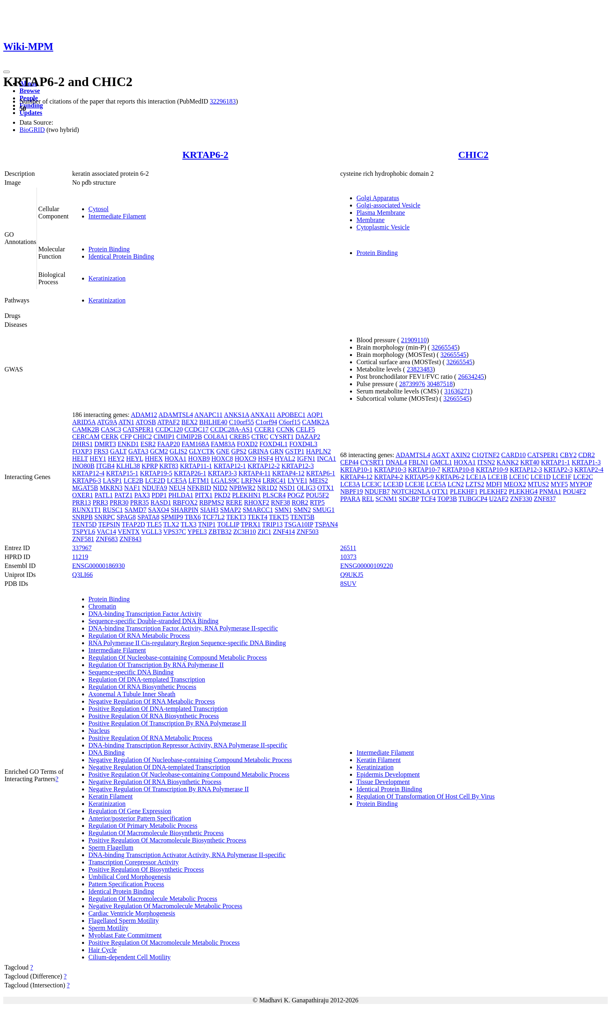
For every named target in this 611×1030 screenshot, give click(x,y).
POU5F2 (317, 495)
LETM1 (198, 480)
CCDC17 (196, 429)
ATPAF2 (168, 422)
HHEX (154, 458)
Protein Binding (109, 249)
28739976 (412, 383)
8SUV (348, 583)
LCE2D (155, 480)
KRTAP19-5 (156, 473)
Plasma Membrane (380, 212)
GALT (118, 451)
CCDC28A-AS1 (231, 429)
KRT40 (530, 462)
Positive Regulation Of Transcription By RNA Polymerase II (167, 723)
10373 (348, 556)
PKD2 (222, 495)
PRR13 (81, 502)
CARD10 (513, 454)
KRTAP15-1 (122, 473)
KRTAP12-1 (230, 465)
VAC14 (106, 531)
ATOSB (146, 422)
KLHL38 (128, 465)
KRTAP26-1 (190, 473)
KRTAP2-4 (589, 469)
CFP (126, 436)
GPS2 (238, 451)
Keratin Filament (111, 796)
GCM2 (159, 451)
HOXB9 (198, 458)
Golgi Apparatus (377, 197)
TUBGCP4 (472, 498)
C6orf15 (289, 422)
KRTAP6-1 (320, 473)
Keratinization (107, 278)
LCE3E (415, 484)
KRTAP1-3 (586, 462)
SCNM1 (386, 498)
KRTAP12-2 (264, 465)
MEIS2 (318, 480)
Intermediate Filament (117, 216)
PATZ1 (123, 495)
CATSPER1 (138, 429)
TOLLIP (228, 524)
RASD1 (161, 502)
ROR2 (299, 502)
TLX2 (171, 524)
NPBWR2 (242, 487)
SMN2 (302, 509)
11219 (80, 556)
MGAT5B (85, 487)
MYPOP (581, 484)
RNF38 (280, 502)
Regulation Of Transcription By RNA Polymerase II (156, 664)
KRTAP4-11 (254, 473)
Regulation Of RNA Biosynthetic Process (142, 686)
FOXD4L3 (303, 444)
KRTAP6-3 (86, 480)
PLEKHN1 (246, 495)
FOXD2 (247, 444)
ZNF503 (307, 531)
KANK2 (507, 462)
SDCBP (409, 498)
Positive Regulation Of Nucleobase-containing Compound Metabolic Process (189, 774)
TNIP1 (207, 524)
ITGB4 (105, 465)
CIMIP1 (164, 436)
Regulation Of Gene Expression (130, 811)
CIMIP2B (189, 436)
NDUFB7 (377, 491)
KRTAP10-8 (458, 469)
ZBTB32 (220, 531)
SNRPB (82, 517)
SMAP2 (230, 509)
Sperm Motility (108, 927)
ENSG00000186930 (98, 565)
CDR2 (586, 454)
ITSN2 (486, 462)
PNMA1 (550, 491)
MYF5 (559, 484)
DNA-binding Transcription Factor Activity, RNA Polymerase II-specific (183, 628)
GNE (223, 451)
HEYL (134, 458)
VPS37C (174, 531)
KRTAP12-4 (88, 473)
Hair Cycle (103, 949)
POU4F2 (574, 491)
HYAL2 (285, 458)
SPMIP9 (172, 517)
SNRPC (104, 517)
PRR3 (100, 502)
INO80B (83, 465)
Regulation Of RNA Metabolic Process (139, 635)
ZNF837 (545, 498)
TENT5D (84, 524)
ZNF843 (130, 539)
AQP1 (315, 414)
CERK (110, 436)
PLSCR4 (274, 495)
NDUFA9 (154, 487)
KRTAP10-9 (492, 469)
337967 (82, 547)
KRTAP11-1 (196, 465)
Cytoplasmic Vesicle (383, 227)
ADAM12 (144, 414)
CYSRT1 (282, 436)
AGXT (440, 454)
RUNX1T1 (86, 509)
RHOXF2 (256, 502)
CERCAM (86, 436)
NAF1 (132, 487)
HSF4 (265, 458)
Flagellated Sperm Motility (124, 920)
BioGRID (32, 129)
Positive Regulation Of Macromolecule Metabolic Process (164, 942)
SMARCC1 (258, 509)
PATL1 (104, 495)
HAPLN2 (318, 451)
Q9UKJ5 (351, 574)
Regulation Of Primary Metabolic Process (143, 825)
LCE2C (583, 476)
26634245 (471, 376)
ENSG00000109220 (366, 565)
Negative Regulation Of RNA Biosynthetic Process (155, 781)
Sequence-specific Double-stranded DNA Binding (153, 621)
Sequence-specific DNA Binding (131, 672)
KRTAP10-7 (424, 469)
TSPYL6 (83, 531)
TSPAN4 (326, 524)
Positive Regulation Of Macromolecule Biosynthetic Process (167, 840)
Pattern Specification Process (126, 884)
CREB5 (239, 436)
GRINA (258, 451)
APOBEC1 (290, 414)
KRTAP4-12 (288, 473)
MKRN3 (111, 487)
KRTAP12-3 (297, 465)
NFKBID (199, 487)
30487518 (440, 383)
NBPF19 (351, 491)
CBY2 (568, 454)
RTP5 (317, 502)
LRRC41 (274, 480)
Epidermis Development (388, 774)
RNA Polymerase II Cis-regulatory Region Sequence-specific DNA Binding (187, 642)
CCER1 (265, 429)
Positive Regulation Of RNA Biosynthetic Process (154, 716)
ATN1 (126, 422)
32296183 (223, 101)
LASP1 (112, 480)
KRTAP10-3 (390, 469)
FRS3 (101, 451)
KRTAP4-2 (389, 476)
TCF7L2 (213, 517)
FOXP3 (82, 451)
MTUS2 (538, 484)
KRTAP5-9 (419, 476)
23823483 (420, 369)
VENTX (129, 531)
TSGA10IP (298, 524)
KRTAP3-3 (222, 473)
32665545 (445, 347)
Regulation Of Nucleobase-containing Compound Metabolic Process (178, 657)
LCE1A (476, 476)
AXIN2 (460, 454)
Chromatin (102, 606)
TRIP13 (272, 524)
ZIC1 (264, 531)
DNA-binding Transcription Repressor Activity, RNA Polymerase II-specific (188, 745)
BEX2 (189, 422)
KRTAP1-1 (555, 462)
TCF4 (428, 498)
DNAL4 (396, 462)
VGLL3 (151, 531)
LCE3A (350, 484)
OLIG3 (306, 487)
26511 (348, 547)
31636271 (457, 391)
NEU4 (177, 487)
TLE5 (154, 524)
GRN (277, 451)
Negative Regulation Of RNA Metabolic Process (152, 701)
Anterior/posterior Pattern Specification (140, 818)
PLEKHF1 (463, 491)
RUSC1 (113, 509)
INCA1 (326, 458)
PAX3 (142, 495)
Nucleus (99, 730)
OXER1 (82, 495)
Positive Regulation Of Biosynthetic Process (146, 869)
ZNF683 (107, 539)
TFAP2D (133, 524)
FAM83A (223, 444)
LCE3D (393, 484)
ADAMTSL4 (175, 414)
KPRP (150, 465)
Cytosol (99, 208)
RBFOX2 (185, 502)
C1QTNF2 (485, 454)
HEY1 (98, 458)
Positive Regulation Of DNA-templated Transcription (158, 708)
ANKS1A (236, 414)
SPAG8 (126, 517)
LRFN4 (251, 480)
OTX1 (325, 487)
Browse (29, 90)
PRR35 (139, 502)
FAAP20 (168, 444)
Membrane (370, 219)
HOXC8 (222, 458)
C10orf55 (241, 422)
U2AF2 (499, 498)
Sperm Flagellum (111, 847)
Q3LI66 (82, 574)
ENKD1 (128, 444)
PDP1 (158, 495)
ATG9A (107, 422)
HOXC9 (245, 458)
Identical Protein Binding (121, 256)
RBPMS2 (211, 502)
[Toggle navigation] (6, 72)
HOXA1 (175, 458)
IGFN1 (306, 458)
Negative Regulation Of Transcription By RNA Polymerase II (169, 789)
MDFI (494, 484)
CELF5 (305, 429)
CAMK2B (85, 429)
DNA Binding (107, 752)
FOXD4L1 (273, 444)
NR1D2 (267, 487)
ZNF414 (284, 531)
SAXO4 (158, 509)
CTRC (259, 436)
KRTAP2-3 (558, 469)
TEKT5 (279, 517)
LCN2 (455, 484)
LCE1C (519, 476)
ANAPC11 (208, 414)
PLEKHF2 (493, 491)
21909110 (414, 340)
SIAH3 (209, 509)
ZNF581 (83, 539)
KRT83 (168, 465)
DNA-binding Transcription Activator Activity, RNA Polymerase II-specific (187, 854)
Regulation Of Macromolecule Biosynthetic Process (156, 832)
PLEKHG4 (523, 491)
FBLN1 (418, 462)
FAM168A (195, 444)
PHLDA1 (180, 495)
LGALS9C (225, 480)
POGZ (295, 495)
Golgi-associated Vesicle (388, 205)
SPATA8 (149, 517)
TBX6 (193, 517)
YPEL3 (197, 531)
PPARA (350, 498)
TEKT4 (258, 517)
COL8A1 (216, 436)
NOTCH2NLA (410, 491)
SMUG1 (324, 509)
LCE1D (541, 476)
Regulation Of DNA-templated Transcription (147, 679)
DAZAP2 (307, 436)
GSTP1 (294, 451)
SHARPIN (184, 509)
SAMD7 (136, 509)
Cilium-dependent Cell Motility (130, 957)
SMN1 (283, 509)
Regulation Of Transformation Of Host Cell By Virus (425, 796)
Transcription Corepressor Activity (134, 862)
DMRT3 (105, 444)
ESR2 (147, 444)
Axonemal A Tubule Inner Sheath (132, 694)
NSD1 (287, 487)
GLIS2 (179, 451)
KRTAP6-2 (205, 154)
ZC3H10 (244, 531)
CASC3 (111, 429)
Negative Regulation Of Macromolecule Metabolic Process (165, 906)
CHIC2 (473, 154)
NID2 (220, 487)
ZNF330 (521, 498)
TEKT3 (236, 517)
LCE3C (372, 484)
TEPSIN (109, 524)
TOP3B (447, 498)
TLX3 (188, 524)
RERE (234, 502)
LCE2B (133, 480)
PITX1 (204, 495)
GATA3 (138, 451)
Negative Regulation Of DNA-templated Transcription (159, 767)
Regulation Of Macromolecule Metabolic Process (153, 898)
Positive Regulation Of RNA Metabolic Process (150, 737)
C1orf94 (266, 422)
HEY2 (116, 458)
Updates (30, 112)
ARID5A (84, 422)
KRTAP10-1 (356, 469)
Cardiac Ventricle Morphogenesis (132, 913)
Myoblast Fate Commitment (125, 935)
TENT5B (302, 517)
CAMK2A (315, 422)
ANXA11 (263, 414)
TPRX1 (251, 524)
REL (368, 498)
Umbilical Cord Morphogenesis (130, 876)
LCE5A (177, 480)
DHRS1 (82, 444)
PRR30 (119, 502)
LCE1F (562, 476)
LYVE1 (297, 480)
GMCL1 (441, 462)
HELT (80, 458)
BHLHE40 (213, 422)
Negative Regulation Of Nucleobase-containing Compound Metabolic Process (190, 759)
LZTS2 (474, 484)
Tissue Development (383, 781)
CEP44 (349, 462)
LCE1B (497, 476)
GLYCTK (201, 451)
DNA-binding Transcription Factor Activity (145, 613)
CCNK (285, 429)
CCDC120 (169, 429)
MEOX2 (515, 484)
